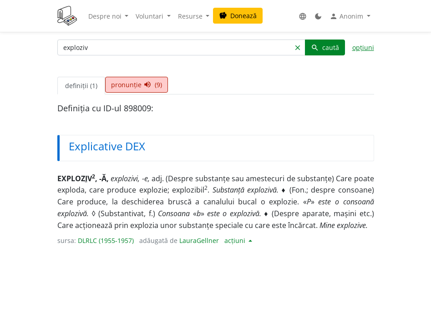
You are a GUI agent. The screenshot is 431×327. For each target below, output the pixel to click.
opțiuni (363, 47)
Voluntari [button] (150, 16)
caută (325, 47)
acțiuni (235, 240)
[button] (302, 16)
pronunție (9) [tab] (136, 84)
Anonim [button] (347, 16)
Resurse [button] (191, 16)
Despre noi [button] (105, 16)
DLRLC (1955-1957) (106, 240)
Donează (238, 15)
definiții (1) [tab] (81, 85)
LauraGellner (199, 240)
